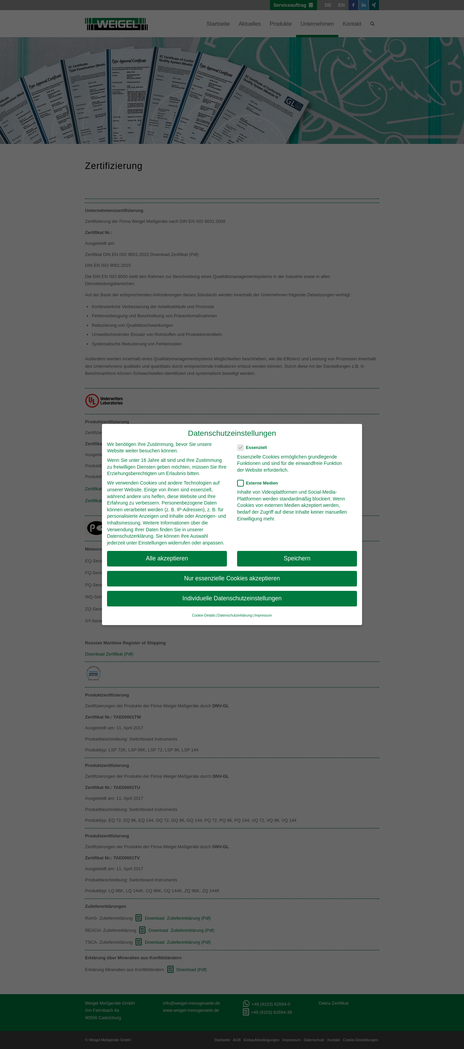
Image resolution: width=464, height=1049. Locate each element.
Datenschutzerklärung (130, 536)
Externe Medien (260, 483)
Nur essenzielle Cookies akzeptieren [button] (232, 578)
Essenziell (255, 447)
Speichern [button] (297, 558)
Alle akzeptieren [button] (167, 558)
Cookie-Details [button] (203, 615)
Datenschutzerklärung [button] (234, 615)
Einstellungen (153, 542)
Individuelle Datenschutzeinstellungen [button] (232, 598)
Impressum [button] (263, 615)
